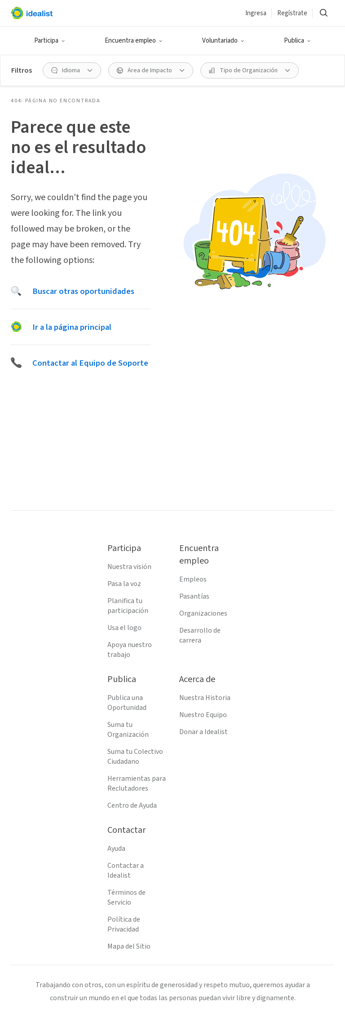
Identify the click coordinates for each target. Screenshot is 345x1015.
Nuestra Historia (204, 698)
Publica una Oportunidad (126, 703)
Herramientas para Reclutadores (136, 783)
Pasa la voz (124, 584)
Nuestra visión (129, 567)
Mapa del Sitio (128, 946)
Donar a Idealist (203, 732)
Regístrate (292, 13)
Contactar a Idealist (125, 870)
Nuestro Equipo (203, 715)
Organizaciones (203, 613)
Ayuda (116, 848)
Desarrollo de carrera (200, 635)
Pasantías (194, 596)
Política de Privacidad (123, 924)
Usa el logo (124, 628)
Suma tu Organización (128, 729)
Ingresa (255, 13)
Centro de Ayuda (132, 805)
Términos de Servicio (126, 897)
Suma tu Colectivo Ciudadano (135, 756)
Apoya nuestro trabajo (129, 650)
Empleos (193, 579)
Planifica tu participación (127, 606)
